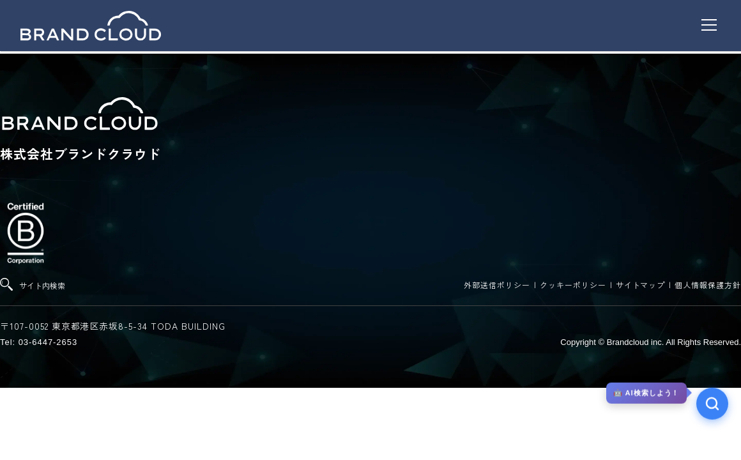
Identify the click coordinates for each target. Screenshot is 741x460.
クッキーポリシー (573, 284)
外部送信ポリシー (497, 284)
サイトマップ (641, 284)
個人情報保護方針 (708, 284)
